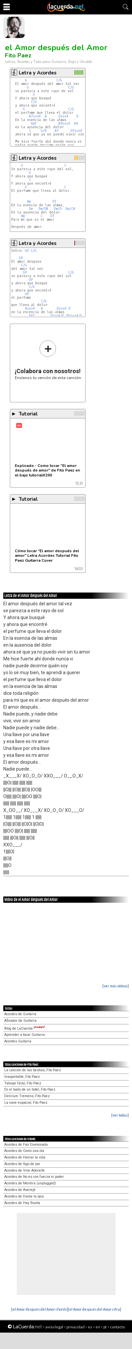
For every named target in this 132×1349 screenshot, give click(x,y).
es (90, 1327)
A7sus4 (35, 116)
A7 (57, 131)
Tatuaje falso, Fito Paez (22, 1083)
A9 (76, 123)
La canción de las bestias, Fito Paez (32, 1070)
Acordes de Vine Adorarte (24, 1170)
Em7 (34, 123)
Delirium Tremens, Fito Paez (27, 1096)
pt (105, 1327)
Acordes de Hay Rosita (22, 1203)
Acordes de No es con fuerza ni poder (34, 1177)
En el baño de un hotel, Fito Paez (29, 1089)
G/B (44, 131)
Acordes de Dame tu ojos (24, 1196)
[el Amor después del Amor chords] (39, 1309)
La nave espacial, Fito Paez (25, 1102)
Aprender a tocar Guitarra (24, 1035)
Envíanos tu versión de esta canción (48, 359)
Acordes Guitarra (17, 1041)
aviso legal (54, 1327)
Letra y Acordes (38, 73)
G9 (27, 251)
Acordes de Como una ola (24, 1151)
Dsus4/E (57, 315)
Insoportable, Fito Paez (22, 1077)
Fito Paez (18, 55)
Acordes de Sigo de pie (22, 1164)
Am (29, 201)
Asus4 (30, 308)
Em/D (58, 209)
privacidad (75, 1327)
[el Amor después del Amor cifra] (94, 1309)
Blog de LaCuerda (24, 1028)
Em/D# (43, 209)
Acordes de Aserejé (20, 1190)
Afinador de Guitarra (20, 1020)
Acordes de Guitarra (20, 1014)
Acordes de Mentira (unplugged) (30, 1183)
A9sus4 (64, 123)
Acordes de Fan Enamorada (26, 1144)
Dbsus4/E (74, 315)
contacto (117, 1327)
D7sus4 (76, 131)
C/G (59, 80)
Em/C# (70, 209)
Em (31, 209)
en (97, 1327)
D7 (54, 201)
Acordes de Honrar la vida (24, 1157)
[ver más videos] (115, 986)
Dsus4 (63, 116)
